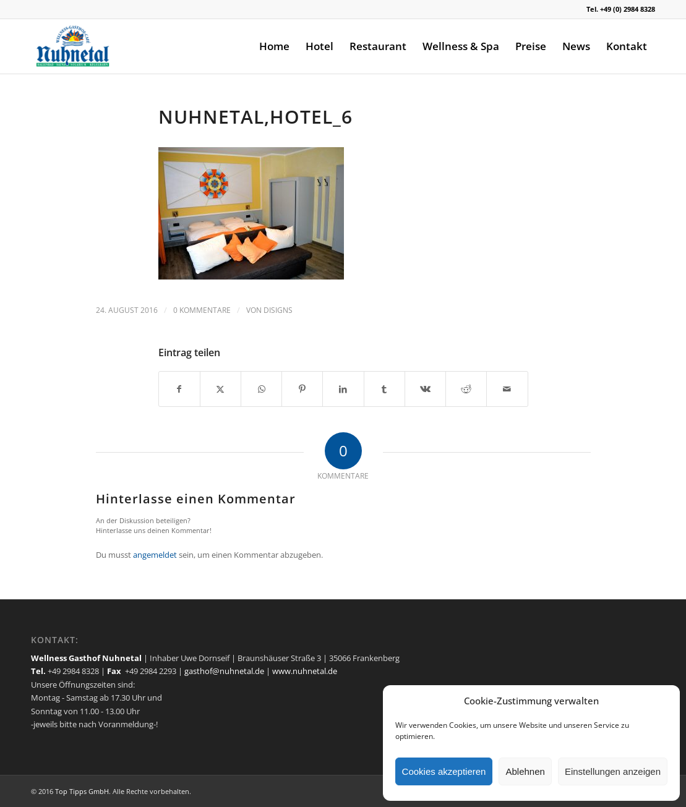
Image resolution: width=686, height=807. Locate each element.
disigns (278, 310)
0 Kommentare (202, 310)
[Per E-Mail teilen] (507, 389)
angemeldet (155, 554)
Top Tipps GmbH (82, 791)
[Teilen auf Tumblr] (384, 389)
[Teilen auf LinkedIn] (343, 389)
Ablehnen (524, 771)
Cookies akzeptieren (444, 771)
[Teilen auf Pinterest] (302, 389)
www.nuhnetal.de (304, 671)
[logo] (73, 46)
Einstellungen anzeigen (613, 771)
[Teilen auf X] (220, 389)
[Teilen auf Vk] (425, 389)
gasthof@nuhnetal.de (224, 671)
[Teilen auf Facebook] (179, 389)
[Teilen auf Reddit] (466, 389)
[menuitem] (274, 46)
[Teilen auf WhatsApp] (261, 389)
